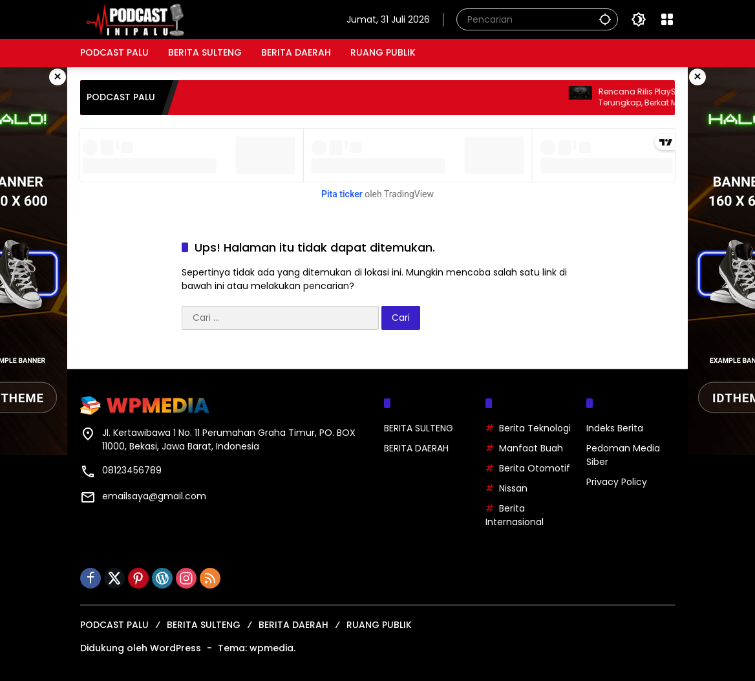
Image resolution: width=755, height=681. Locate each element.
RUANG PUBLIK (379, 624)
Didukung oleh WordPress (140, 648)
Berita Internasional (514, 515)
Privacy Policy (616, 481)
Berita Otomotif (534, 468)
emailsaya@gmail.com (154, 496)
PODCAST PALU (114, 624)
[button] (605, 19)
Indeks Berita (614, 428)
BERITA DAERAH (416, 448)
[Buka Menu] (667, 19)
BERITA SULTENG (418, 428)
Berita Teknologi (535, 428)
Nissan (513, 488)
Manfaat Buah (531, 448)
